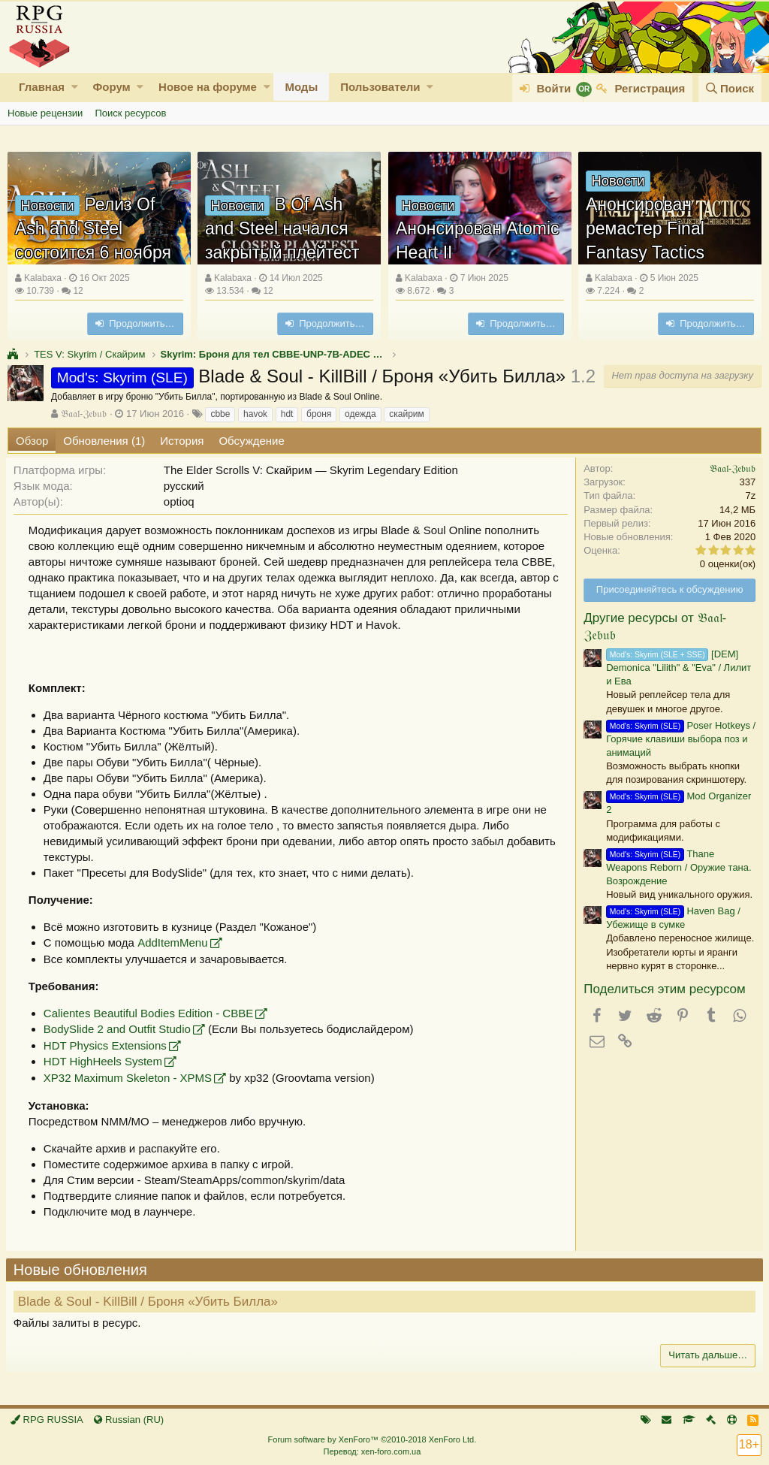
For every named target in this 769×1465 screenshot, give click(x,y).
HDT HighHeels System (104, 1061)
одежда (360, 414)
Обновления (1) (104, 440)
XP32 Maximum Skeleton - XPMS (129, 1077)
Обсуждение (251, 440)
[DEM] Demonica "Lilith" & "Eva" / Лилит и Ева (677, 667)
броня (318, 414)
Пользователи (380, 86)
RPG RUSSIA (47, 1419)
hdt (287, 414)
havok (255, 414)
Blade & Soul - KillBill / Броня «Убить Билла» (149, 1301)
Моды (301, 86)
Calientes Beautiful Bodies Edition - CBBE (150, 1013)
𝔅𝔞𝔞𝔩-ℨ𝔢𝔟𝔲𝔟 (84, 413)
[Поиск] (729, 88)
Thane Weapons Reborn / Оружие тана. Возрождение (677, 867)
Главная (42, 86)
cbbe (220, 414)
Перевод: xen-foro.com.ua (372, 1451)
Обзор (32, 440)
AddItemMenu (174, 942)
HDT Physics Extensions (106, 1045)
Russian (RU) (129, 1419)
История (182, 440)
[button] (75, 87)
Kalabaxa (43, 278)
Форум (111, 86)
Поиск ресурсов (130, 113)
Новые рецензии (45, 113)
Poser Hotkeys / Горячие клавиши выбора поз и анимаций (679, 739)
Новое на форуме (207, 86)
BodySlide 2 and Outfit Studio (118, 1028)
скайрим (406, 414)
